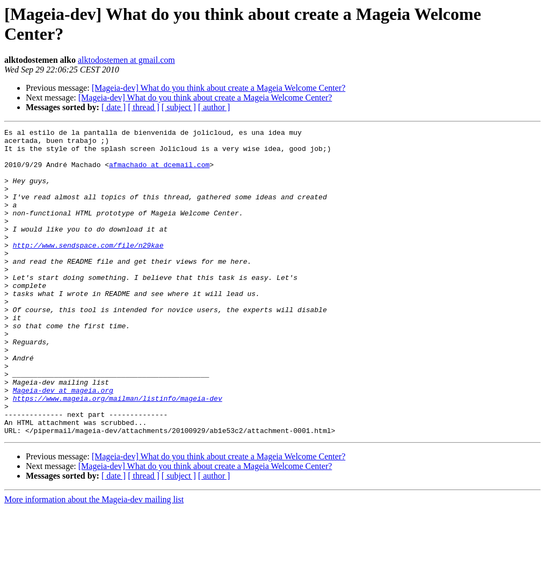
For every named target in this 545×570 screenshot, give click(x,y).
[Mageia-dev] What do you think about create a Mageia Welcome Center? (219, 87)
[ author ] (214, 107)
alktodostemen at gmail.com (126, 59)
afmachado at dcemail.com (159, 172)
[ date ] (113, 107)
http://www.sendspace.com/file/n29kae (88, 269)
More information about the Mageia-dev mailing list (94, 560)
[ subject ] (179, 107)
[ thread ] (143, 107)
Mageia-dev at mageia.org (63, 443)
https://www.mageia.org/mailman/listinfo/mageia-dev (117, 453)
